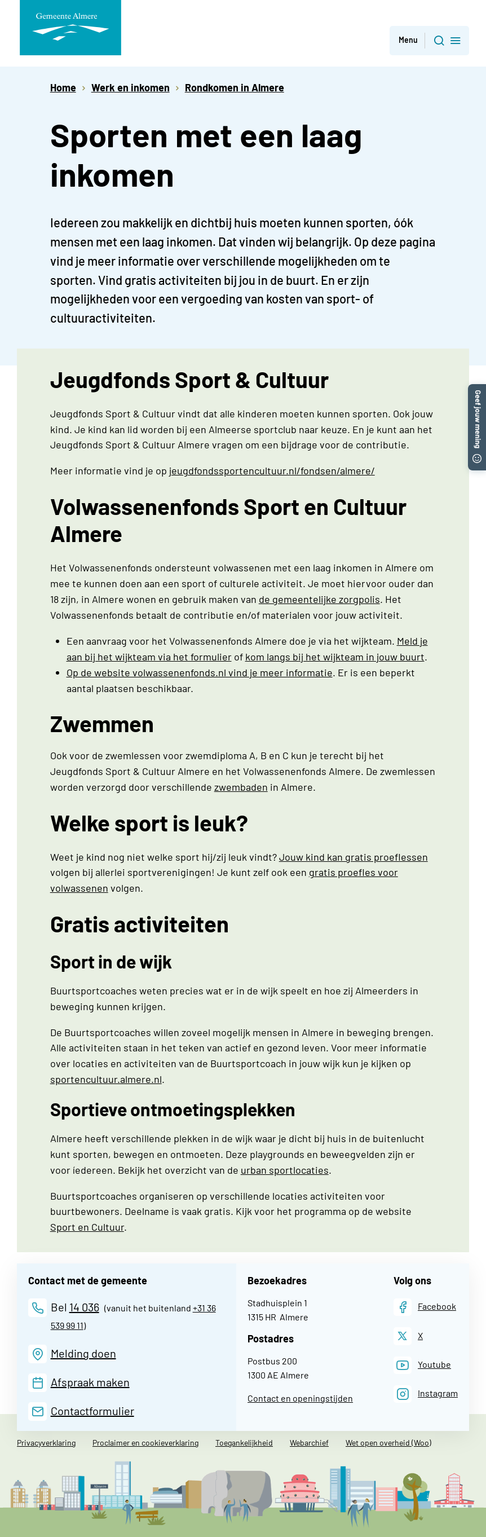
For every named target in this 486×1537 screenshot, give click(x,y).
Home (63, 87)
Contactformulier (92, 1410)
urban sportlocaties (285, 1170)
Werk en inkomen (130, 87)
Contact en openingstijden (300, 1398)
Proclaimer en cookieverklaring (145, 1442)
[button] (477, 390)
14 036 (84, 1307)
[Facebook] (425, 1307)
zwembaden (241, 787)
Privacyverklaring (46, 1442)
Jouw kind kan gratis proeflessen (353, 857)
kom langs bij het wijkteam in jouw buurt (335, 656)
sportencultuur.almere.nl (106, 1079)
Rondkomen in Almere (234, 87)
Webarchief (309, 1442)
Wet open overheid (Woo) (388, 1442)
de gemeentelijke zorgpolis (319, 599)
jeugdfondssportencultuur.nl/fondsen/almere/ (272, 470)
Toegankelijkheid (244, 1442)
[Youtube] (422, 1365)
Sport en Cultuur (87, 1227)
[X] (408, 1336)
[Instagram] (426, 1394)
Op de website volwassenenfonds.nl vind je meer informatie (200, 672)
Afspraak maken (90, 1382)
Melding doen (83, 1353)
